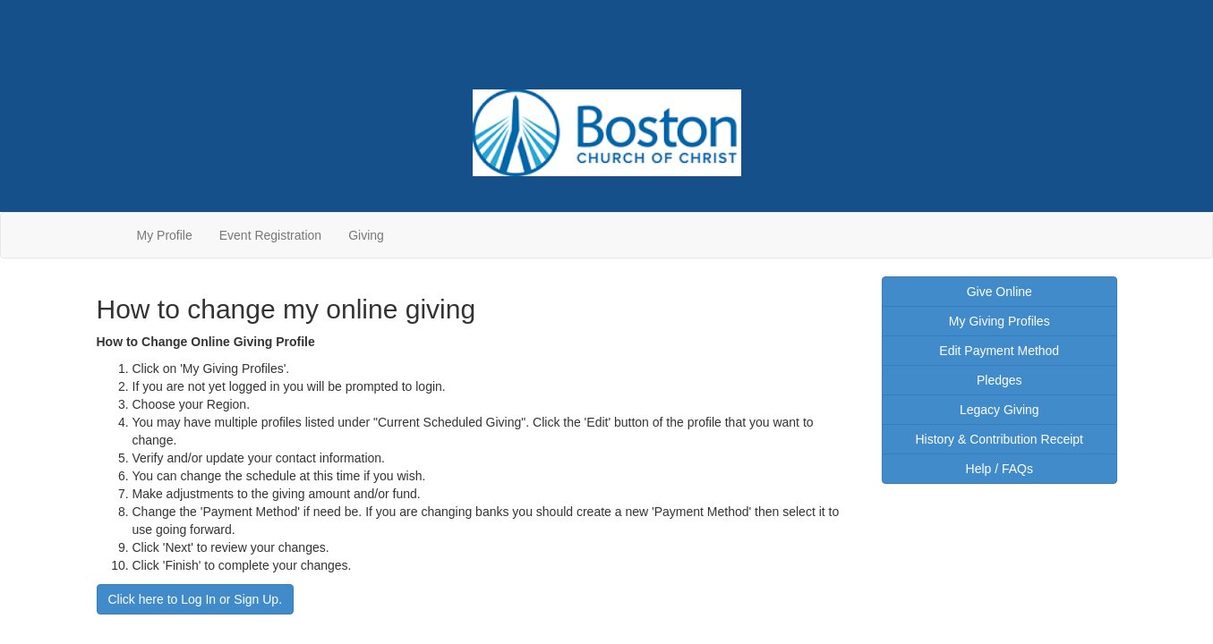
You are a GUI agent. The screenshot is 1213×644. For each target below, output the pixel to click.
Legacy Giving (999, 409)
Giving (366, 235)
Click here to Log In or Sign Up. (195, 599)
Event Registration (270, 235)
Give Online (999, 291)
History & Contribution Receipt (999, 439)
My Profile (164, 235)
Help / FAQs (999, 469)
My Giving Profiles (999, 321)
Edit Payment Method (999, 350)
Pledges (999, 380)
